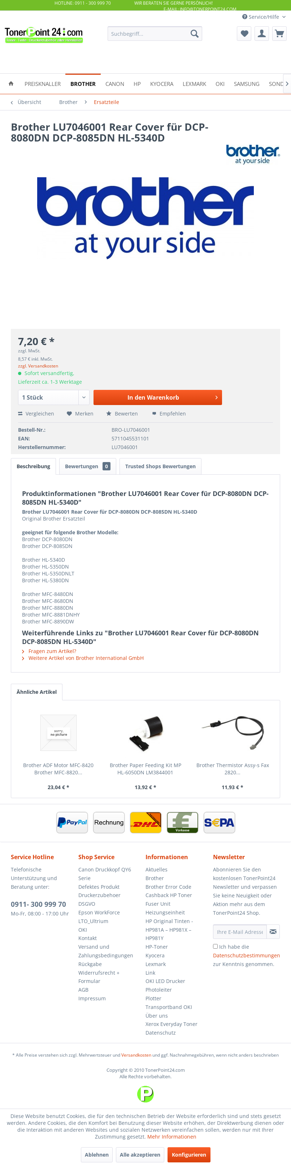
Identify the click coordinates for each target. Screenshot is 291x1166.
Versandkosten (136, 1055)
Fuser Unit (158, 903)
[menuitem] (155, 33)
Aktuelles (157, 869)
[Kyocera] (162, 83)
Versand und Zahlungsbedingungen (105, 951)
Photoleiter (159, 989)
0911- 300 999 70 (38, 904)
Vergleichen (36, 413)
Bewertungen (87, 466)
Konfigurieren (189, 1154)
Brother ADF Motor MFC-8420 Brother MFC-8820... (58, 769)
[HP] (137, 83)
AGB (83, 989)
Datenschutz (161, 1032)
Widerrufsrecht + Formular (99, 977)
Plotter (153, 998)
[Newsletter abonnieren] (273, 931)
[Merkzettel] (244, 33)
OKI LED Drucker (165, 981)
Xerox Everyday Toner (171, 1024)
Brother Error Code (168, 886)
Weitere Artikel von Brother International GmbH (83, 657)
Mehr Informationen (171, 1136)
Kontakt (87, 938)
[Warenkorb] (279, 33)
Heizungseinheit (165, 912)
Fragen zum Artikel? (49, 651)
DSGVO (86, 903)
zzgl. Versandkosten (38, 366)
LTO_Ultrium (93, 921)
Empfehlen (169, 413)
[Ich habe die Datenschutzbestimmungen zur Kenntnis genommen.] (215, 946)
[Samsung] (246, 83)
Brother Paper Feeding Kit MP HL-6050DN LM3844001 (145, 769)
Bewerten (122, 413)
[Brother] (83, 83)
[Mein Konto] (262, 33)
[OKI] (220, 83)
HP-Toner (157, 946)
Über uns (157, 1015)
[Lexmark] (194, 83)
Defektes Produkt (99, 886)
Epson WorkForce (99, 912)
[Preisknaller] (42, 83)
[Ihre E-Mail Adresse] (240, 931)
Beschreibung (33, 466)
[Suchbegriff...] (155, 33)
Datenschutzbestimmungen (246, 955)
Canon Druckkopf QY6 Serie (104, 874)
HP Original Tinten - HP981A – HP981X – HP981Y (169, 930)
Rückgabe (90, 964)
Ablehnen (97, 1154)
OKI (82, 929)
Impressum (92, 998)
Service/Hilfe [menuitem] (261, 16)
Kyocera (155, 955)
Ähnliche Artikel (37, 691)
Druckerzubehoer (99, 895)
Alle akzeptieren (140, 1154)
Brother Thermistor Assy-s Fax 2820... (232, 769)
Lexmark (156, 964)
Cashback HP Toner (169, 895)
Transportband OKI (169, 1007)
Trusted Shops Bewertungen (160, 466)
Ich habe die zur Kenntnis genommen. (246, 955)
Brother (155, 878)
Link (150, 972)
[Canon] (115, 83)
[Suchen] (194, 33)
